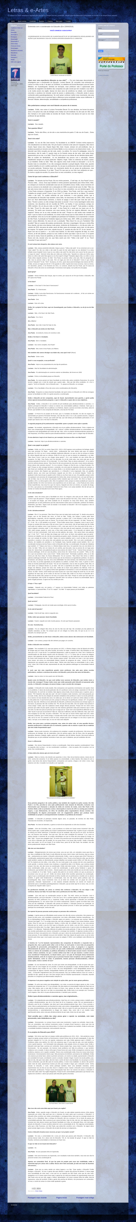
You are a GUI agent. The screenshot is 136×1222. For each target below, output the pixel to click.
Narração (13, 55)
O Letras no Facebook (103, 75)
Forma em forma (15, 46)
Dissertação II (15, 41)
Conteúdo (33, 21)
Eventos (41, 21)
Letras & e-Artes (28, 10)
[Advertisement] (45, 1210)
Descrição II (14, 34)
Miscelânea (14, 53)
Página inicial (61, 1198)
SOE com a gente (16, 62)
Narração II (14, 57)
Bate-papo (59, 21)
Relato (13, 59)
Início (13, 21)
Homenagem (14, 48)
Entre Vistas (38, 1191)
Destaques (14, 37)
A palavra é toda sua (16, 28)
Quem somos (22, 21)
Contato (68, 21)
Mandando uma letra (17, 50)
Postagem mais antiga (85, 1198)
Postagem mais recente (37, 1198)
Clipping (50, 21)
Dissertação (14, 39)
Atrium (13, 30)
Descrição (14, 32)
